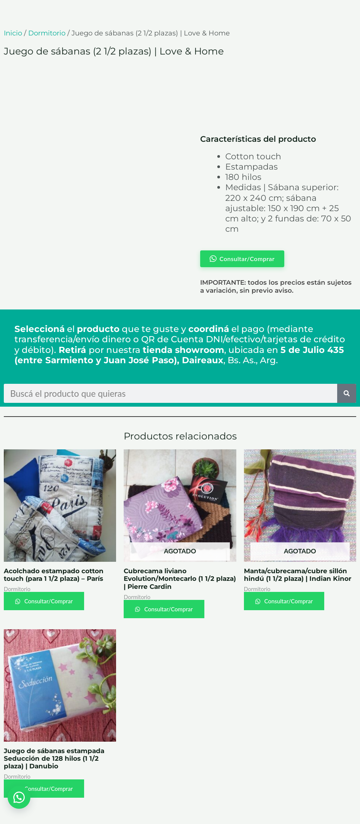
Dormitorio (46, 33)
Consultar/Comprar (48, 601)
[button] (19, 797)
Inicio (13, 33)
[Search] (346, 393)
